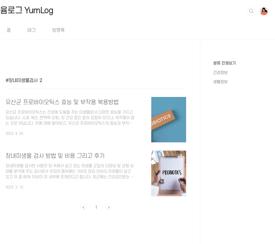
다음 (108, 207)
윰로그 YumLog (26, 10)
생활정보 (220, 82)
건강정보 (220, 72)
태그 (31, 30)
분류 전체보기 (224, 63)
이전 (83, 207)
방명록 (58, 30)
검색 (251, 11)
